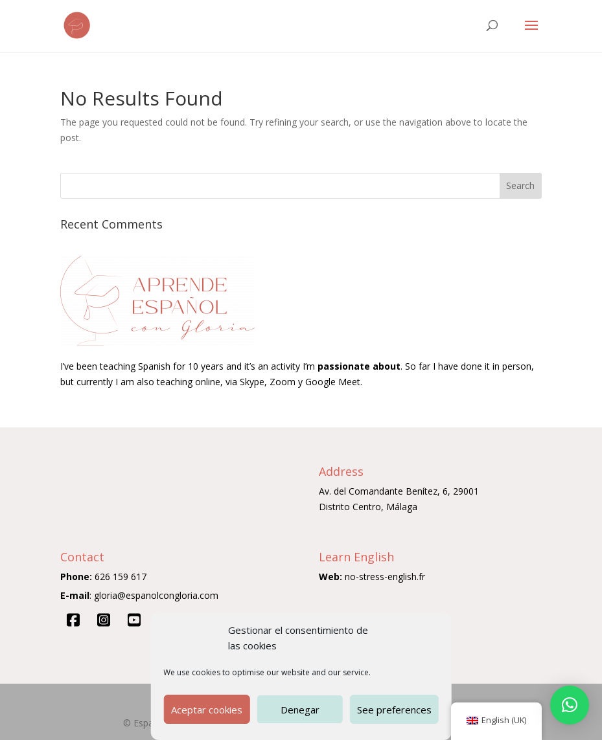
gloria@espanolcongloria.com (156, 595)
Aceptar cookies (206, 709)
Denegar (300, 709)
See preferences (394, 709)
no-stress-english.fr (385, 576)
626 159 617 (120, 576)
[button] (569, 705)
